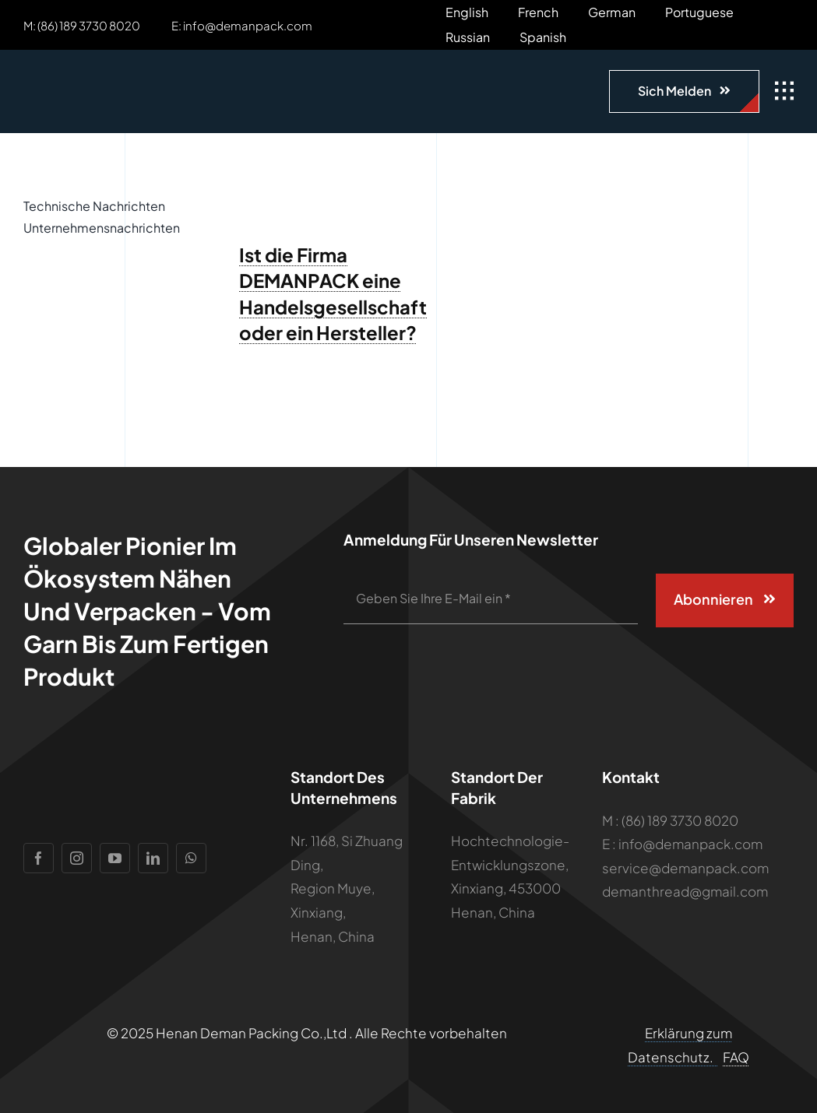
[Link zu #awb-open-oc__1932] (784, 91)
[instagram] (77, 858)
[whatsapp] (191, 858)
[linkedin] (153, 858)
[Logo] (112, 73)
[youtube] (115, 858)
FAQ (736, 1057)
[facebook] (38, 858)
